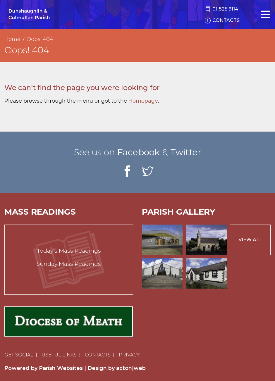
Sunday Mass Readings (69, 264)
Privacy (129, 355)
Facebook (138, 152)
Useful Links (59, 355)
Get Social (18, 355)
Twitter (185, 152)
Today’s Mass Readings (69, 250)
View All (250, 239)
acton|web (131, 368)
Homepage (143, 101)
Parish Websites (61, 368)
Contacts (98, 355)
